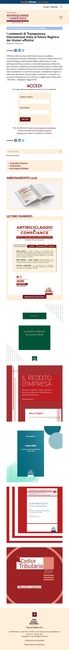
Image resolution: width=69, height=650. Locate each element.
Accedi (46, 7)
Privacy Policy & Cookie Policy (34, 644)
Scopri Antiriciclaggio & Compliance (42, 128)
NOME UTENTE (26, 97)
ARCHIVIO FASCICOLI (35, 297)
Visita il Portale (42, 2)
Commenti (42, 28)
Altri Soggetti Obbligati (19, 168)
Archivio (33, 28)
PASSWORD (25, 108)
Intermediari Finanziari (19, 163)
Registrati (54, 7)
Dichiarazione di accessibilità (34, 640)
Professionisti (15, 166)
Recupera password (43, 130)
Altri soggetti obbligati (20, 28)
